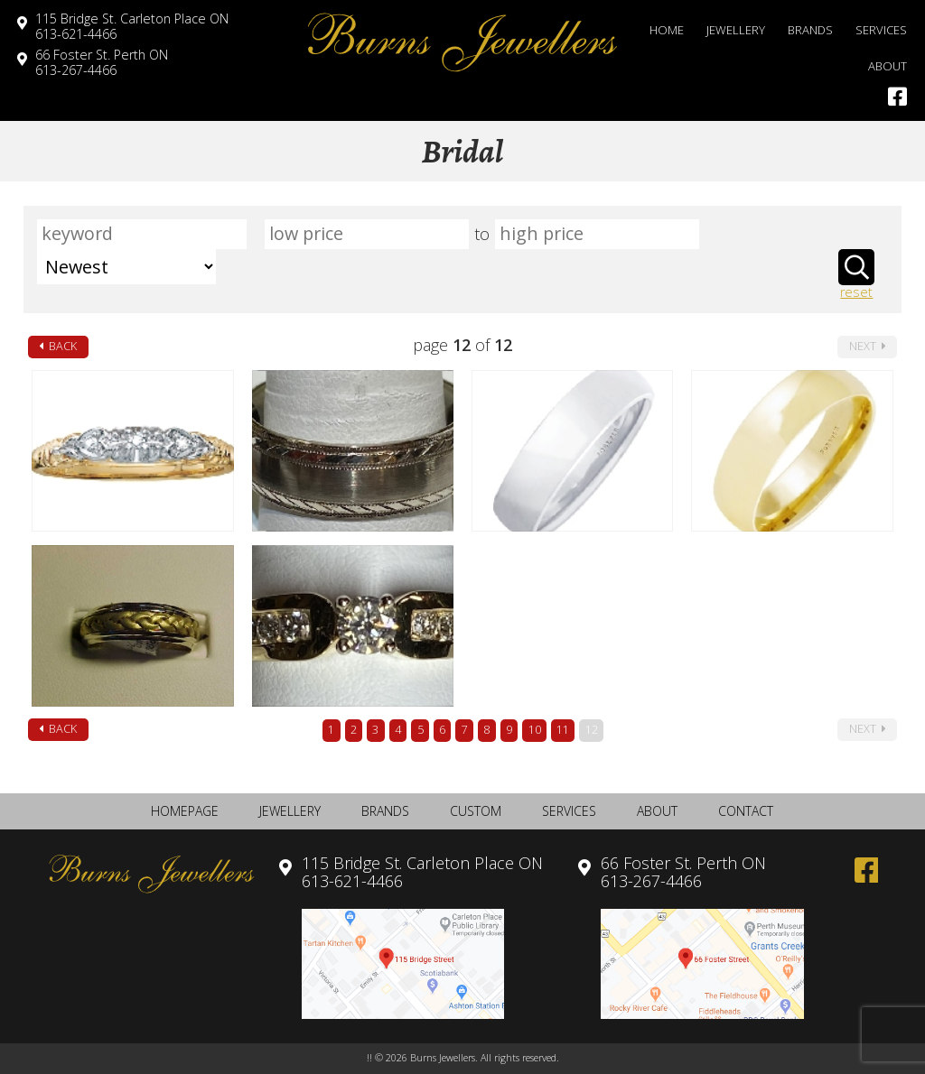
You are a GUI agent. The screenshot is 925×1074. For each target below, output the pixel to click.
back (58, 346)
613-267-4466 (101, 62)
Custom (475, 810)
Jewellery (735, 30)
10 (534, 729)
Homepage (185, 810)
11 (562, 729)
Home (666, 30)
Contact (745, 810)
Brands (810, 30)
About (887, 66)
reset (856, 293)
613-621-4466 (132, 26)
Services (881, 30)
